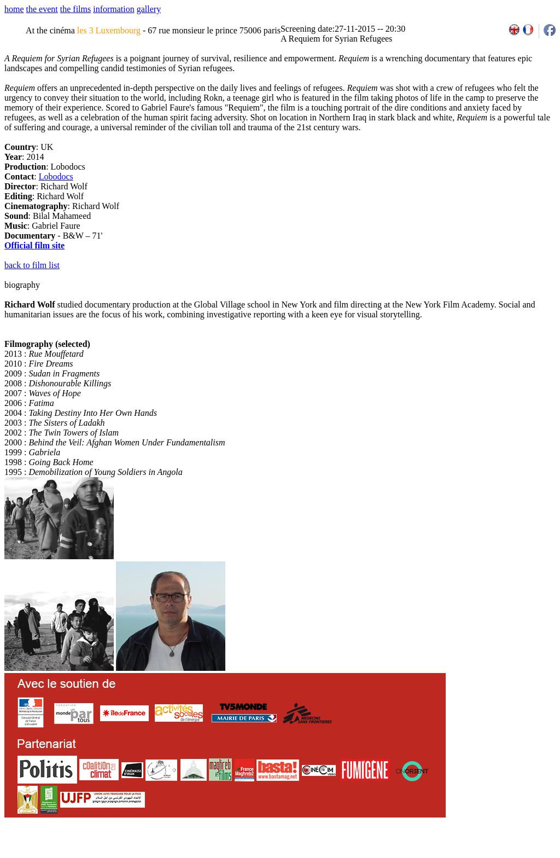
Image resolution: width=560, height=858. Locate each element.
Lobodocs (56, 176)
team (197, 854)
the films (75, 9)
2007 (404, 854)
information (114, 9)
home (14, 9)
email (89, 854)
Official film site (34, 245)
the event (42, 9)
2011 (452, 854)
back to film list (32, 265)
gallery (149, 9)
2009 (428, 854)
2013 (476, 854)
